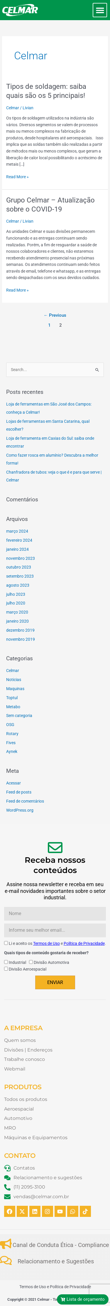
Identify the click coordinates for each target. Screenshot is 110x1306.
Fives (11, 742)
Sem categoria (19, 715)
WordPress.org (19, 810)
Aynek (11, 751)
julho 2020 (15, 603)
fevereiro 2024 (19, 540)
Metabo (13, 706)
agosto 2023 (17, 585)
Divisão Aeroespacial (27, 969)
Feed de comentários (25, 801)
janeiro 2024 (17, 549)
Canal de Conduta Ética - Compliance (61, 1244)
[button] (100, 10)
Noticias (13, 679)
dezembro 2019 (20, 630)
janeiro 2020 (17, 621)
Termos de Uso (46, 943)
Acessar (13, 783)
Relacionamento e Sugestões (56, 1261)
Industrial (17, 962)
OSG (10, 724)
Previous (55, 315)
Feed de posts (18, 792)
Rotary (12, 733)
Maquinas (15, 688)
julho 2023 (15, 594)
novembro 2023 (20, 558)
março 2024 (17, 531)
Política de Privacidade (84, 943)
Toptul (12, 697)
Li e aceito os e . (57, 943)
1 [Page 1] (49, 325)
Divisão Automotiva (51, 962)
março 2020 (17, 612)
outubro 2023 (18, 567)
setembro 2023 (20, 576)
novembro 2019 (20, 639)
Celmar (12, 107)
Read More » (17, 176)
